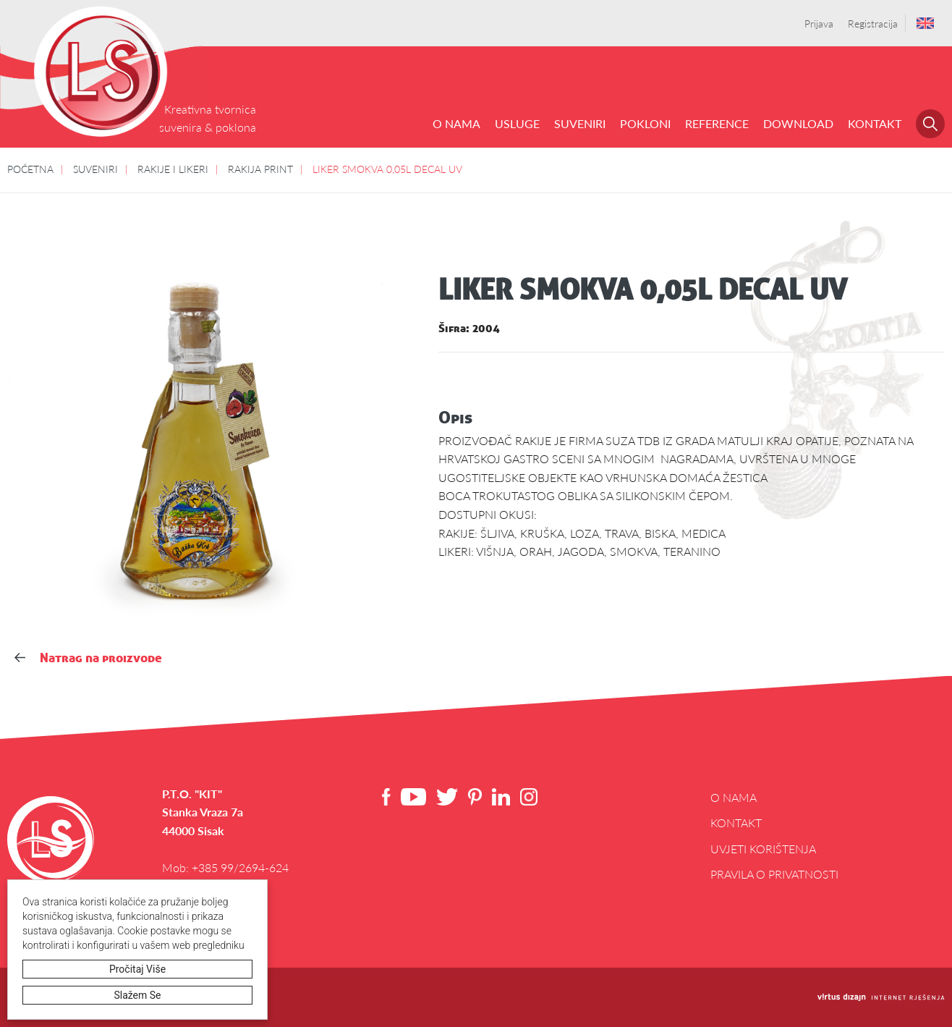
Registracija (873, 23)
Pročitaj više (138, 969)
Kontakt (874, 123)
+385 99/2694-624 (240, 867)
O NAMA (456, 123)
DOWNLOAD (798, 123)
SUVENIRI (579, 123)
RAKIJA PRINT (260, 168)
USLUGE (517, 123)
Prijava (818, 23)
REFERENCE (717, 123)
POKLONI (645, 123)
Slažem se (138, 995)
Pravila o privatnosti (774, 874)
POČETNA (30, 168)
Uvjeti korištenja (763, 848)
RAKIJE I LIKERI (172, 168)
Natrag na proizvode (88, 657)
